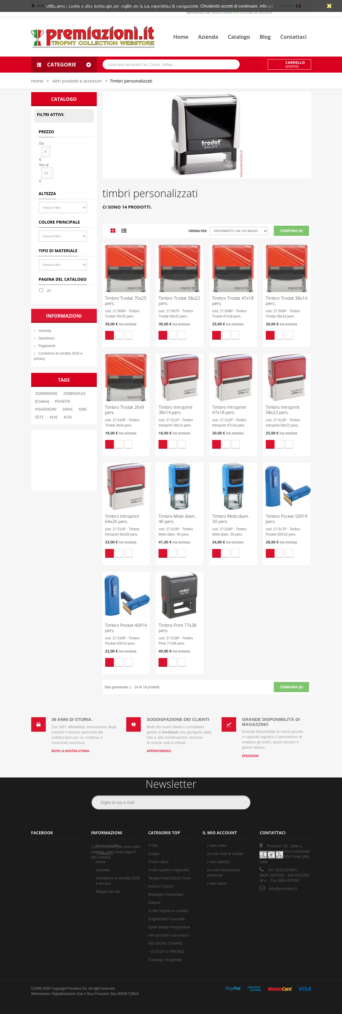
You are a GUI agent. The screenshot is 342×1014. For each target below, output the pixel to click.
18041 (67, 409)
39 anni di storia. (72, 714)
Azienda (208, 36)
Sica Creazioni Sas (101, 989)
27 (49, 291)
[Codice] (42, 401)
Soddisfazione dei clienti (178, 714)
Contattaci (293, 36)
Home (180, 36)
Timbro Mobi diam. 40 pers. (171, 518)
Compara (123, 335)
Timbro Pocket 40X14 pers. (120, 627)
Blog (265, 36)
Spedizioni (250, 750)
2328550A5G (46, 393)
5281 (83, 409)
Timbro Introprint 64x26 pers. (117, 518)
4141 (53, 417)
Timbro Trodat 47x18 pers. (227, 300)
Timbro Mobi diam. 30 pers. (225, 518)
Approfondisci (159, 746)
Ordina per (197, 231)
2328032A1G (74, 393)
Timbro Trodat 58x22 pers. (174, 300)
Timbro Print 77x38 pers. (172, 627)
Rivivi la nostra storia (71, 746)
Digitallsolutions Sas (67, 989)
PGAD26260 (46, 409)
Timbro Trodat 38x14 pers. (281, 300)
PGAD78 (62, 401)
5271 (39, 417)
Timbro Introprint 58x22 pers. (277, 409)
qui (270, 6)
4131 (68, 417)
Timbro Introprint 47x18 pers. (224, 409)
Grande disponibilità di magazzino (271, 717)
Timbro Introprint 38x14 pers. (170, 409)
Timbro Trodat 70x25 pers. (120, 300)
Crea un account (258, 12)
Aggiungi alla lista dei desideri (114, 335)
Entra (238, 12)
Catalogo (239, 36)
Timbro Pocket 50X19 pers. (281, 518)
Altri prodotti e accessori (77, 81)
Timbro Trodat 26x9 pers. (119, 409)
